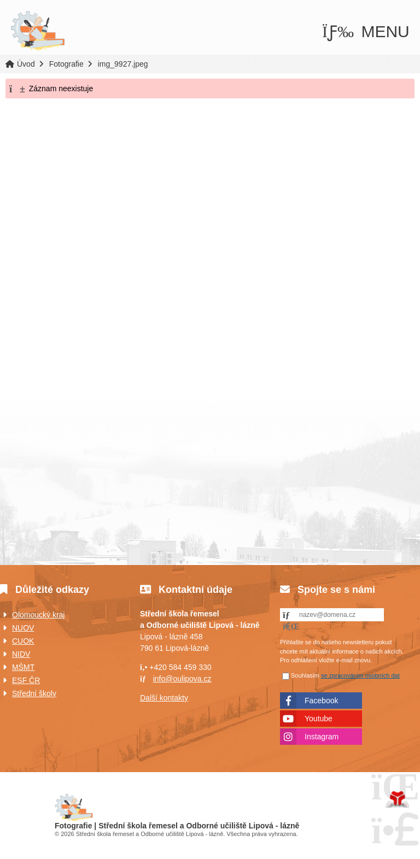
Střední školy (34, 693)
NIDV (21, 654)
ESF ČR (26, 680)
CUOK (23, 641)
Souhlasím (305, 675)
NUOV (23, 627)
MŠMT (23, 667)
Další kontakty (164, 697)
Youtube (318, 718)
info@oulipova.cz (182, 678)
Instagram (322, 736)
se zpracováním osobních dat (360, 675)
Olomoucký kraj (38, 614)
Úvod (37, 31)
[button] (366, 31)
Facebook (321, 700)
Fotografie (66, 64)
